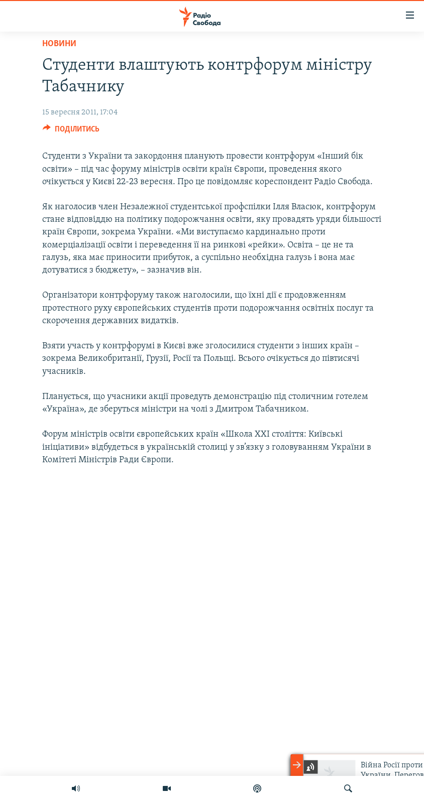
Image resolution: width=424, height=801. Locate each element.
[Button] (71, 131)
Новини (59, 44)
